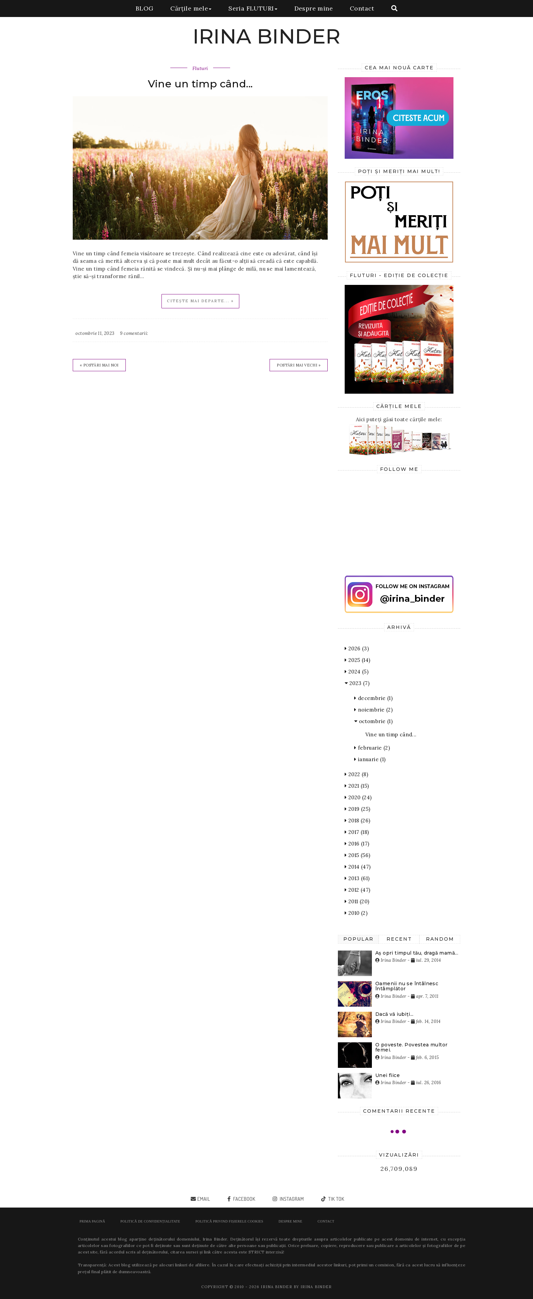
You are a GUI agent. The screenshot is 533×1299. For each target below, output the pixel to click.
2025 (357, 660)
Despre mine (313, 8)
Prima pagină (92, 1221)
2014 (358, 867)
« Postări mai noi (99, 365)
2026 (357, 648)
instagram (291, 1199)
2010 (356, 913)
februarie (372, 748)
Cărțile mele (190, 8)
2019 (357, 809)
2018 (357, 820)
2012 (357, 890)
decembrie (373, 698)
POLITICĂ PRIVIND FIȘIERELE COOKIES (229, 1221)
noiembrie (373, 709)
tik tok (335, 1199)
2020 (358, 797)
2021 (357, 786)
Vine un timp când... (200, 84)
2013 (357, 878)
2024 (356, 671)
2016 (357, 843)
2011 (357, 901)
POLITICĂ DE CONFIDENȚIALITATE (150, 1221)
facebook (243, 1199)
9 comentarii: (134, 333)
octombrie (373, 721)
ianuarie (370, 759)
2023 (357, 683)
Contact (362, 8)
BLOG (145, 8)
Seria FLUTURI (252, 8)
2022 (356, 774)
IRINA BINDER (267, 36)
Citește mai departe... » (200, 300)
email (203, 1199)
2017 (357, 832)
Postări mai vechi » (299, 365)
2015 (357, 855)
